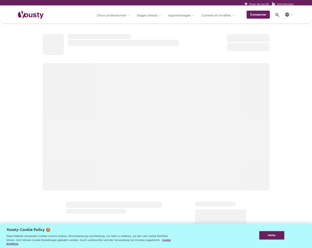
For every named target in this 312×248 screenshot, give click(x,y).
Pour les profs (259, 4)
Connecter (259, 16)
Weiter (272, 235)
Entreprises (285, 4)
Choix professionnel (112, 17)
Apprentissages (181, 17)
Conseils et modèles (218, 17)
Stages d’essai (148, 17)
